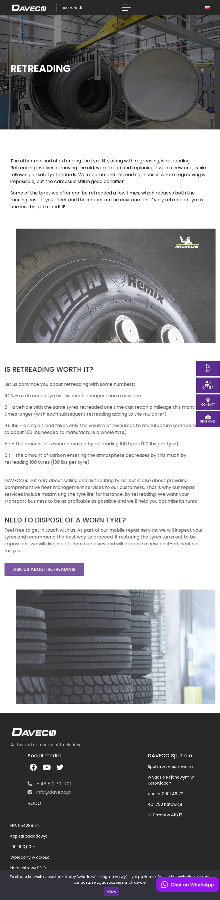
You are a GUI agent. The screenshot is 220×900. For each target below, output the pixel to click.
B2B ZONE (72, 7)
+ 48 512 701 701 (49, 784)
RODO (34, 803)
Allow (111, 891)
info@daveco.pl (49, 792)
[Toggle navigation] (126, 7)
